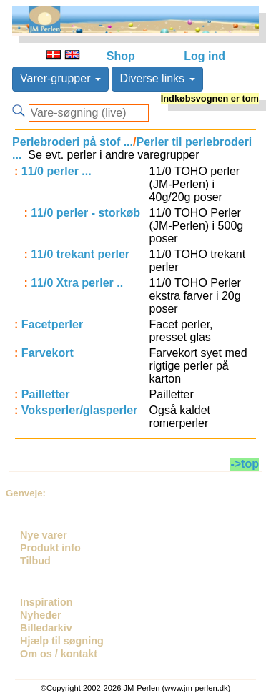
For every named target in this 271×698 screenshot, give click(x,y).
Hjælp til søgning (62, 641)
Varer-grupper (60, 78)
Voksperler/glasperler (79, 410)
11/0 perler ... (56, 171)
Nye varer (43, 535)
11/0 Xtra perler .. (77, 283)
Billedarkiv (46, 628)
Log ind (204, 56)
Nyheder (40, 615)
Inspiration (46, 602)
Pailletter (45, 394)
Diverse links (156, 78)
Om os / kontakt (58, 653)
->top (244, 464)
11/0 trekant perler (80, 254)
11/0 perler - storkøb (85, 213)
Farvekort (47, 353)
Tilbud (35, 560)
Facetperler (52, 324)
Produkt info (50, 548)
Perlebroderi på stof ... (72, 142)
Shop (121, 56)
